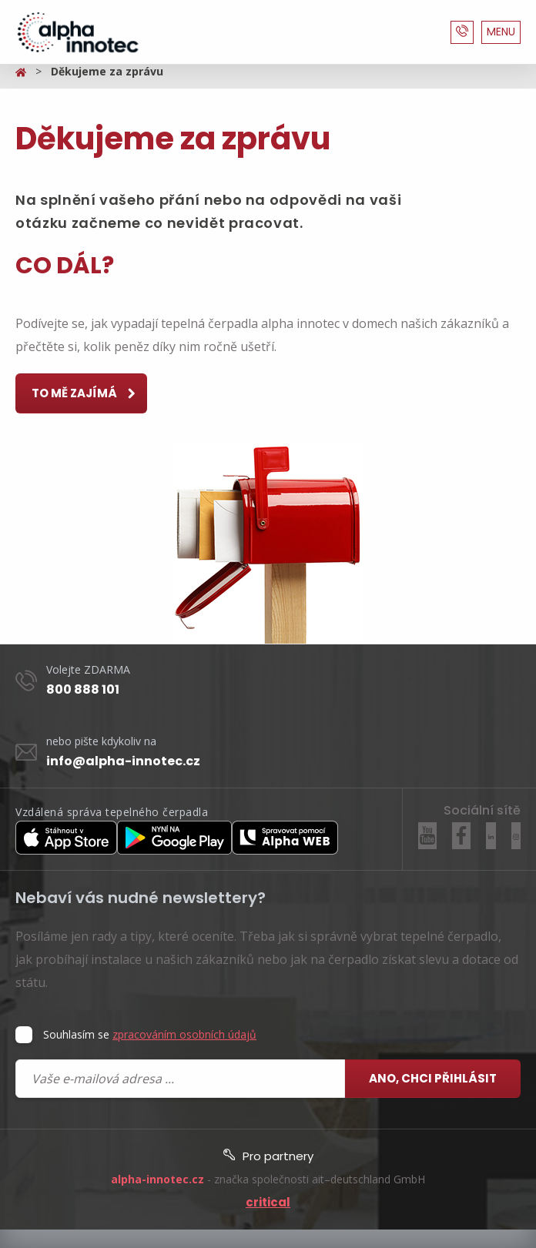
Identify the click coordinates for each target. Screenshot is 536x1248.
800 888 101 (82, 689)
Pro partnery (268, 1156)
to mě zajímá (84, 394)
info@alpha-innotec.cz (123, 761)
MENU (501, 31)
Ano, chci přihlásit (433, 1078)
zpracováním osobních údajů (184, 1034)
